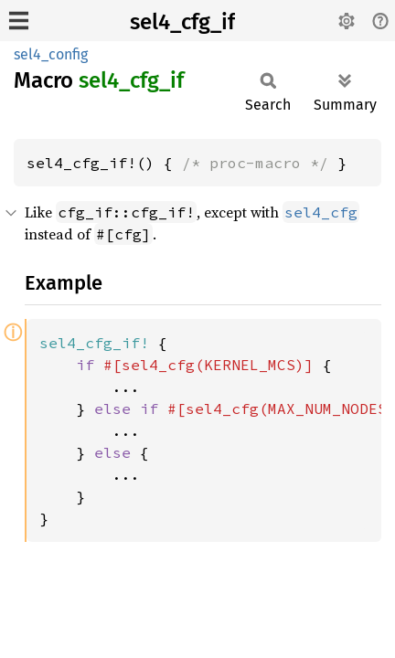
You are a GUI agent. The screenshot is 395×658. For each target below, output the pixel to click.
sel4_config (51, 54)
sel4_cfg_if (182, 22)
